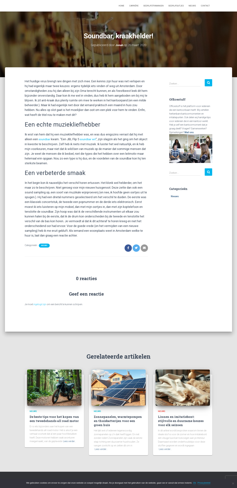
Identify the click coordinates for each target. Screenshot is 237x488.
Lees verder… (69, 441)
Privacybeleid (204, 483)
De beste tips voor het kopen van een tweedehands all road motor (54, 418)
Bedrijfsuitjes (176, 6)
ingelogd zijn (39, 304)
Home (121, 6)
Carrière (134, 6)
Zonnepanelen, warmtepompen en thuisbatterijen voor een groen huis (118, 420)
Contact (205, 6)
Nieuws (192, 6)
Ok (195, 483)
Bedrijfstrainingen (154, 6)
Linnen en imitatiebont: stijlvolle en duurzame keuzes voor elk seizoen (181, 420)
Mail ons (189, 132)
